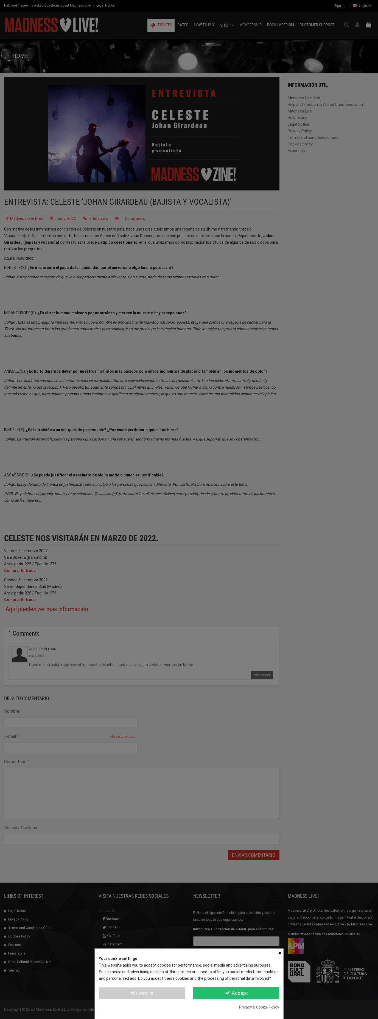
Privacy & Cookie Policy (259, 1007)
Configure (141, 993)
